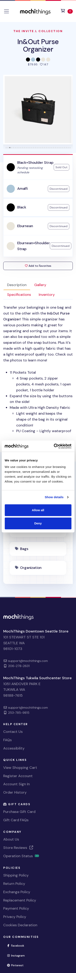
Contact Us (13, 731)
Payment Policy (16, 908)
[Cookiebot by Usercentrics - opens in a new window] (54, 446)
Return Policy (14, 883)
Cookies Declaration (20, 925)
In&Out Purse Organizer (38, 45)
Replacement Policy (19, 900)
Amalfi (22, 188)
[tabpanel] (38, 369)
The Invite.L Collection (38, 31)
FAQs (7, 740)
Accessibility (14, 748)
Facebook (17, 945)
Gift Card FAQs (16, 820)
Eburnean (25, 225)
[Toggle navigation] (6, 11)
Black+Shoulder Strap (35, 162)
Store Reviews (18, 847)
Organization (31, 567)
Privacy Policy (14, 916)
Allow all (38, 510)
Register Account (18, 775)
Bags (24, 548)
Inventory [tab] (47, 294)
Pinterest (17, 965)
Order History (15, 792)
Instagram (17, 955)
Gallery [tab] (40, 284)
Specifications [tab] (19, 294)
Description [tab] (17, 284)
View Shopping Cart (20, 767)
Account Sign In (16, 784)
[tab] (6, 147)
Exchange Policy (16, 891)
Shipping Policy (16, 875)
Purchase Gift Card (19, 811)
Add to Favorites (38, 266)
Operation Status (21, 856)
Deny (38, 523)
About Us (11, 839)
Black (21, 207)
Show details (54, 497)
